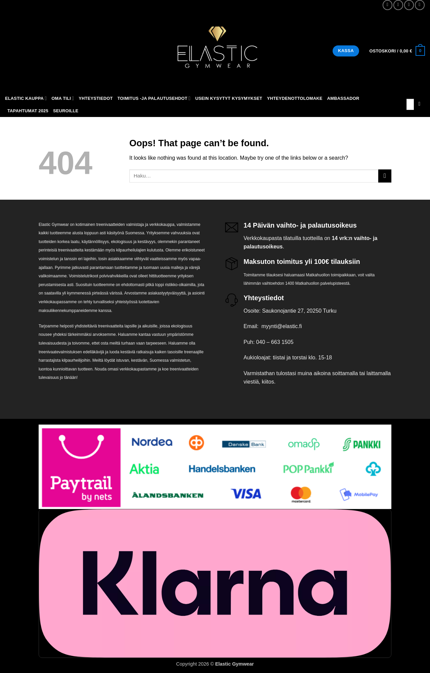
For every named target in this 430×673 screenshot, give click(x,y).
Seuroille (66, 110)
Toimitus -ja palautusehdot (154, 98)
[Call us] (420, 5)
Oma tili (62, 98)
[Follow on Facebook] (387, 5)
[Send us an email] (409, 5)
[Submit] (419, 104)
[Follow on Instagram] (398, 5)
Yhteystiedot (96, 98)
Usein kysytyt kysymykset (228, 98)
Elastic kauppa (26, 98)
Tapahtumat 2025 (27, 110)
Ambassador (343, 98)
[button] (397, 51)
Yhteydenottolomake (294, 98)
